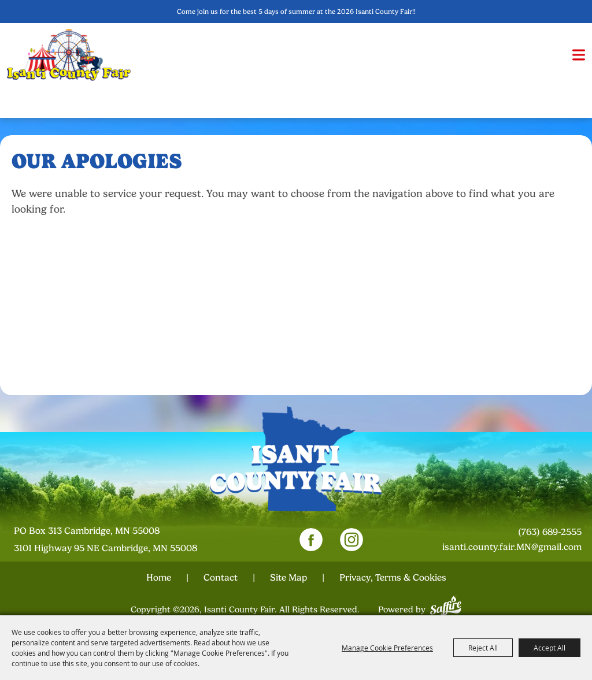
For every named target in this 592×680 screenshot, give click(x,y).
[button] (578, 54)
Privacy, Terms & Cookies (392, 578)
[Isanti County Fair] (69, 54)
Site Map (288, 578)
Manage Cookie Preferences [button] (387, 647)
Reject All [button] (483, 647)
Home (158, 578)
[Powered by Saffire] (445, 604)
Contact (221, 578)
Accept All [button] (549, 647)
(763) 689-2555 (550, 532)
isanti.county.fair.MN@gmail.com (512, 547)
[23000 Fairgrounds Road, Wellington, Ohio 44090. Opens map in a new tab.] (117, 539)
